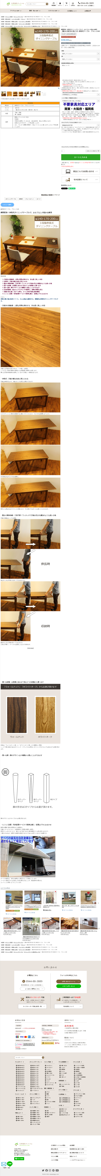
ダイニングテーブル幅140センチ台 (32, 26)
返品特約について (66, 185)
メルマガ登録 (54, 1160)
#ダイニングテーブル (10, 199)
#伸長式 (21, 199)
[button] (3, 903)
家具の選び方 (54, 1149)
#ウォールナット (29, 199)
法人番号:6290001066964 (22, 1155)
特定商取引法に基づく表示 (77, 1149)
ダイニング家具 (9, 16)
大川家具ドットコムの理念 (58, 1145)
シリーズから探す (16, 19)
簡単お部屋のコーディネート (58, 1152)
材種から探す (15, 21)
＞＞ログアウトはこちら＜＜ (77, 1160)
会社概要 (72, 1145)
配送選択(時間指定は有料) (68, 63)
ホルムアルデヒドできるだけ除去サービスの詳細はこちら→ (75, 146)
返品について (73, 1156)
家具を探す (7, 19)
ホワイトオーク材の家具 (24, 23)
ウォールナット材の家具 (24, 21)
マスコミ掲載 (54, 1156)
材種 (63, 50)
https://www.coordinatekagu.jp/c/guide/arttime (73, 92)
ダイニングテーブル (18, 16)
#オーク (39, 199)
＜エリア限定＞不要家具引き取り (70, 98)
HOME (2, 16)
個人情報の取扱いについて (77, 1152)
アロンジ (23, 19)
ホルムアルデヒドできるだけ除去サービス (72, 122)
